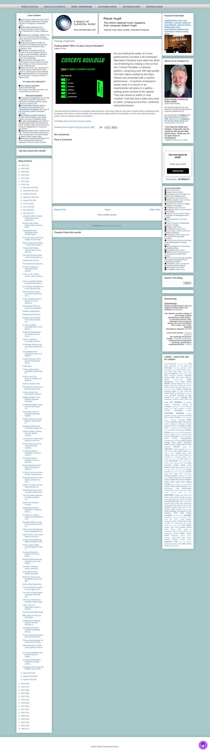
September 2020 (29, 197)
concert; (189, 413)
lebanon (166, 453)
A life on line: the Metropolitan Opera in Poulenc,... (32, 607)
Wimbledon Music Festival (173, 544)
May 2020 (27, 210)
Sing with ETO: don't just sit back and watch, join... (33, 388)
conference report (170, 415)
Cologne (167, 410)
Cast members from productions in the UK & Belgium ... (32, 354)
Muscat (180, 463)
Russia (185, 501)
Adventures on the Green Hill (180, 366)
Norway (181, 476)
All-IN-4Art (177, 368)
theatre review (185, 527)
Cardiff (181, 399)
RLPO (184, 499)
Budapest (188, 387)
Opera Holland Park (171, 480)
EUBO (189, 428)
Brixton (173, 387)
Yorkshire (176, 546)
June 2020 (27, 207)
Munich (189, 461)
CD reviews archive (131, 6)
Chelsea (167, 404)
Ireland (175, 449)
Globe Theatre (170, 438)
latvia (189, 451)
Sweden (188, 519)
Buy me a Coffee (181, 140)
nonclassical (182, 472)
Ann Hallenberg (184, 246)
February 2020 (28, 676)
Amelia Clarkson (180, 235)
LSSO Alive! (27, 366)
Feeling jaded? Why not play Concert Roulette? (32, 307)
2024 (23, 172)
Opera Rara (180, 482)
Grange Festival (185, 440)
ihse (190, 447)
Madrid (166, 461)
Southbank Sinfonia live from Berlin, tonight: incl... (33, 427)
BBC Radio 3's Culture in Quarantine (32, 616)
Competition (178, 410)
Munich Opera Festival (171, 463)
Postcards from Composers (33, 264)
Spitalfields (168, 515)
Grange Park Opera (173, 442)
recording (188, 497)
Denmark (182, 420)
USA (184, 531)
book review (186, 382)
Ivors (190, 449)
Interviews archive (154, 6)
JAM (165, 451)
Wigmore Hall (170, 541)
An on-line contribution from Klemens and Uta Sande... (33, 655)
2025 (23, 168)
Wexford (167, 539)
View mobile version (107, 215)
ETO (184, 428)
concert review (174, 413)
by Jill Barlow (179, 393)
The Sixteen (186, 525)
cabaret (177, 397)
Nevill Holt (188, 467)
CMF (175, 408)
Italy (186, 449)
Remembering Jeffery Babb (33, 612)
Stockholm (167, 517)
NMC (176, 472)
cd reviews (187, 402)
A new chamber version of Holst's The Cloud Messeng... (32, 301)
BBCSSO (188, 377)
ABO (166, 366)
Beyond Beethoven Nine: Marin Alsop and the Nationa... (32, 467)
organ (186, 484)
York (170, 546)
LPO (181, 459)
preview (169, 494)
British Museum (186, 383)
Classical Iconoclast (187, 334)
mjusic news (182, 461)
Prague (180, 492)
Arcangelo (167, 370)
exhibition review (174, 430)
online (180, 477)
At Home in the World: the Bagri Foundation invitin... (33, 541)
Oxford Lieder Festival (178, 486)
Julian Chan (176, 227)
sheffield (167, 509)
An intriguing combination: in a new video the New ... (33, 287)
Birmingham (168, 382)
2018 (23, 687)
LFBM (186, 455)
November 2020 (29, 191)
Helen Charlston (185, 200)
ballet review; (187, 372)
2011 (23, 709)
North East (168, 474)
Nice (173, 472)
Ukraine (180, 531)
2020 (23, 185)
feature (182, 430)
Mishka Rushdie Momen (181, 252)
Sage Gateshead (185, 503)
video (182, 533)
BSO (183, 387)
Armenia (174, 370)
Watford (182, 535)
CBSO (186, 399)
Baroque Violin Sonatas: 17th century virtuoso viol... (31, 320)
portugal (173, 492)
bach (165, 372)
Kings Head (172, 451)
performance (186, 488)
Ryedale (167, 503)
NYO (189, 476)
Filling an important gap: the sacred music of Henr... (33, 641)
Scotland (167, 507)
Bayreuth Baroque (176, 375)
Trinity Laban (182, 529)
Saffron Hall (175, 503)
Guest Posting (175, 444)
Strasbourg (176, 517)
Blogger (115, 747)
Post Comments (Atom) (112, 226)
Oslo (189, 484)
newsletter (167, 472)
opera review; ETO (177, 484)
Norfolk (188, 472)
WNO (184, 544)
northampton (187, 474)
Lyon (190, 459)
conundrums (181, 415)
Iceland (184, 447)
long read (176, 459)
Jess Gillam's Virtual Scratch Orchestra (30, 573)
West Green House (184, 537)
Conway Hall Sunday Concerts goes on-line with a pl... (32, 250)
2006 (23, 725)
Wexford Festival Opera (181, 539)
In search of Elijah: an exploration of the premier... (31, 269)
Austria (184, 370)
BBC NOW (180, 377)
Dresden (167, 422)
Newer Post (60, 209)
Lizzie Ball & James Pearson (177, 231)
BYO (172, 397)
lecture (172, 453)
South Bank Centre (182, 513)
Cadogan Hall (186, 397)
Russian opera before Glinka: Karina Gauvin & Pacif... (32, 225)
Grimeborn (187, 442)
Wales (166, 535)
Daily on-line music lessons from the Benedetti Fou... (33, 530)
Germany (188, 436)
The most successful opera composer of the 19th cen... (32, 595)
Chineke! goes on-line (31, 260)
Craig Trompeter (173, 223)
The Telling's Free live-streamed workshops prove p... (31, 630)
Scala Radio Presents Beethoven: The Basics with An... (32, 510)
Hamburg (167, 447)
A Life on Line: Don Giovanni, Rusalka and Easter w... (32, 379)
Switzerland (168, 521)
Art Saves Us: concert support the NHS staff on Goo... (33, 517)
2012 (23, 706)
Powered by (178, 179)
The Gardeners (176, 523)
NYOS (166, 477)
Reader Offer (168, 497)
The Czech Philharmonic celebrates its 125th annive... (32, 662)
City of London (180, 406)
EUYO (166, 430)
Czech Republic (186, 417)
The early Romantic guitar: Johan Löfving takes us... (33, 256)
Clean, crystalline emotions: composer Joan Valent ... (33, 282)
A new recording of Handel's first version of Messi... (33, 636)
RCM (189, 495)
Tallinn (175, 521)
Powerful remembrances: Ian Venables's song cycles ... (32, 334)
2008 (23, 719)
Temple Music (183, 521)
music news (179, 465)
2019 (23, 684)
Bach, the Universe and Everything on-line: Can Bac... (32, 579)
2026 (23, 165)
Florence (178, 434)
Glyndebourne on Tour (171, 440)
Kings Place (182, 451)
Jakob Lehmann (181, 264)
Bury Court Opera (170, 389)
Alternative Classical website (79, 121)
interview (168, 449)
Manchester (173, 461)
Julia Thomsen (180, 208)
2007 (23, 722)
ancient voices (186, 368)
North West (178, 474)
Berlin (189, 380)
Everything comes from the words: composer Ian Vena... (32, 480)
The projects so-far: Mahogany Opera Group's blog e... (30, 232)
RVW (189, 501)
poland (166, 492)
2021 (23, 181)
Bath (165, 375)
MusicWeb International (182, 339)
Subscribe (178, 171)
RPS (181, 501)
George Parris (180, 229)
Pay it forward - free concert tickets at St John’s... (33, 535)
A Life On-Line (170, 364)
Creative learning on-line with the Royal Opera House (32, 361)
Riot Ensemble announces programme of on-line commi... (32, 561)
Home (108, 209)
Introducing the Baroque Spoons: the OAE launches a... (31, 623)
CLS (171, 408)
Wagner (188, 533)
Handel (176, 446)
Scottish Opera (177, 507)
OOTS (184, 477)
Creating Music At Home (31, 314)
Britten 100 (182, 385)
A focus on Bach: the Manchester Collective (32, 393)
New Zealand (182, 469)
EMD (173, 426)
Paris (177, 488)
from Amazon (177, 310)
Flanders (172, 434)
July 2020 (27, 204)
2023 (23, 175)
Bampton (167, 373)
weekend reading (169, 537)
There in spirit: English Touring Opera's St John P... (32, 547)
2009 (23, 716)
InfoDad (188, 344)
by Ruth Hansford (177, 395)
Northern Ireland (170, 476)
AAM (189, 364)
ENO (166, 428)
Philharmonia (168, 490)
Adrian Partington (181, 194)
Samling (173, 505)
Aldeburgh (168, 368)
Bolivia (177, 381)
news (189, 469)
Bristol (179, 383)
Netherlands (180, 467)
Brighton (173, 383)
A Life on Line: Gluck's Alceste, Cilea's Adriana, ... (33, 276)
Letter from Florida (176, 455)
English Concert (185, 426)
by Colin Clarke (183, 391)
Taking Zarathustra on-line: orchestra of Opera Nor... (33, 491)
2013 (23, 703)
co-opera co (182, 408)
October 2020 (28, 194)
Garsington (175, 436)
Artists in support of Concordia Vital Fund (31, 340)
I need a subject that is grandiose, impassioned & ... (32, 371)
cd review (176, 402)
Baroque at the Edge (184, 373)
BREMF (167, 384)
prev (190, 492)
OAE (170, 478)
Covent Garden (174, 417)
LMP (184, 457)
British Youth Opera (171, 385)
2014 (23, 700)
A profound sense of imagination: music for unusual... (32, 453)
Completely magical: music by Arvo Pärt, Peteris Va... (32, 407)
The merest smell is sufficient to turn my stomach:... (31, 460)
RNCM (189, 499)
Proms (176, 495)
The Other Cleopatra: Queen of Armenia (30, 567)
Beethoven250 (178, 379)
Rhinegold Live (174, 499)
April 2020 (27, 213)
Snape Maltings (170, 511)
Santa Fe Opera (182, 505)
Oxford (166, 486)
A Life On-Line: (182, 364)
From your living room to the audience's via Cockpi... (33, 239)
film (180, 432)
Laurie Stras (171, 258)
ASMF (179, 370)
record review (179, 497)
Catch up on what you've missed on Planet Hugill (32, 601)
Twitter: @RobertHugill (81, 6)
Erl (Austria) (173, 428)
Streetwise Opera (185, 517)
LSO (186, 459)
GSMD (166, 444)
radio (181, 495)
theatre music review (171, 527)
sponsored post (178, 515)
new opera (167, 469)
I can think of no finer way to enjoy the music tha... (33, 439)
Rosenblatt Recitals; (171, 501)
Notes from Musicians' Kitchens (31, 503)
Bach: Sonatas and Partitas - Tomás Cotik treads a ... (33, 244)
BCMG (166, 379)
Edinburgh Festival (184, 424)
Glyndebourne (186, 438)
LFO (190, 455)
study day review (171, 519)
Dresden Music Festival (179, 422)
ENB (177, 426)
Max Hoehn (177, 204)
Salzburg (167, 505)
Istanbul (181, 449)
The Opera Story (175, 525)
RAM (185, 495)
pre (185, 492)
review (166, 499)
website (189, 535)
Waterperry (174, 535)
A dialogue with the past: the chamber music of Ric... (33, 668)
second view (187, 507)
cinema (174, 406)
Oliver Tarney (179, 210)
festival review (174, 432)
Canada (175, 399)
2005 (23, 729)
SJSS (173, 509)
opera (189, 478)
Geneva (182, 436)
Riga (180, 499)
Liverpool (178, 457)
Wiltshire (188, 541)
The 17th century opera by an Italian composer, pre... (32, 497)
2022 (23, 178)
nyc (186, 476)
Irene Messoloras (181, 198)
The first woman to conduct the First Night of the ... (33, 588)
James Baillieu (177, 192)
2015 (23, 696)
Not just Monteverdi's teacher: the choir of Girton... (31, 554)
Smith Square (187, 509)
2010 (23, 713)
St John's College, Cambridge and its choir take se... (32, 327)
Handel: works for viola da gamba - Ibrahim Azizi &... (32, 421)
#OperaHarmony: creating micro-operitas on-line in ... (32, 647)
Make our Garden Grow (31, 384)
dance (166, 420)
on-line (63, 48)
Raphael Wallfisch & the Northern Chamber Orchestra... (31, 399)
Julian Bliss (180, 267)
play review (187, 490)
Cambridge (168, 399)
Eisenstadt (167, 426)
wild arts (182, 541)
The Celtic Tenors (173, 190)
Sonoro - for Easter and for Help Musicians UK (32, 486)
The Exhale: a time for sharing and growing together (31, 414)
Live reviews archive (107, 6)
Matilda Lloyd (180, 269)
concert (189, 410)
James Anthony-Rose (175, 240)
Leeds (178, 453)
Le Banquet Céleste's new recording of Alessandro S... (32, 347)
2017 (23, 690)
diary (189, 420)
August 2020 (28, 200)
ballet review (177, 372)
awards (189, 370)
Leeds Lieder (186, 453)
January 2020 (28, 679)
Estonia (180, 428)
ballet (170, 372)
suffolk (182, 519)
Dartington (173, 420)
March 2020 (27, 673)
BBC (173, 378)
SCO (189, 505)
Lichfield (167, 457)
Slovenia (179, 509)
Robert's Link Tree (29, 6)
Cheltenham (176, 404)
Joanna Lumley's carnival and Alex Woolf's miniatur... (32, 433)
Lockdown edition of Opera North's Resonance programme (32, 218)
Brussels (178, 387)
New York (175, 469)
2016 (23, 693)
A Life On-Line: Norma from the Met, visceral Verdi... (33, 473)
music (185, 463)
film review (185, 432)
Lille (172, 457)
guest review (186, 444)
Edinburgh (173, 424)
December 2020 (29, 187)
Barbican (174, 374)
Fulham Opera (187, 434)
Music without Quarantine (32, 584)
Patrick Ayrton (180, 250)
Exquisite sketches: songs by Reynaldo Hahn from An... (32, 524)
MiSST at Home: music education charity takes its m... (32, 294)
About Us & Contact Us (54, 6)
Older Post (155, 209)
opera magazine (185, 480)
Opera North (169, 482)
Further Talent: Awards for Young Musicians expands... (32, 446)
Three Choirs (169, 529)
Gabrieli (167, 436)
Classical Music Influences (174, 123)
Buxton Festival (183, 389)
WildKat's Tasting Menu (31, 311)
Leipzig (166, 455)
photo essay (178, 490)
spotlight (187, 515)
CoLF (189, 408)
